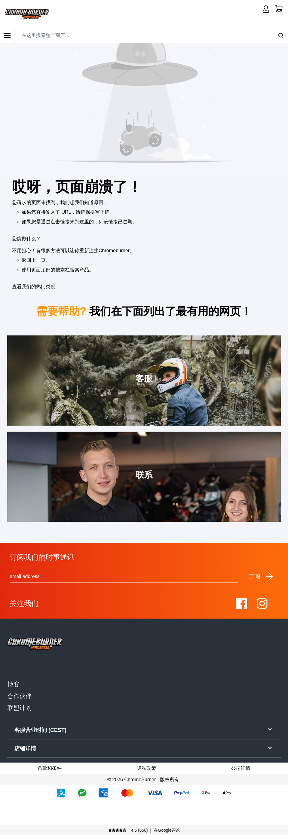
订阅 (261, 576)
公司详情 (240, 768)
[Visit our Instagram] (262, 603)
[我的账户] (265, 9)
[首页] (279, 9)
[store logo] (27, 14)
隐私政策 (146, 768)
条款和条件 (50, 768)
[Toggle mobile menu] (7, 35)
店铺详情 (144, 747)
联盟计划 (20, 708)
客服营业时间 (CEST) (144, 729)
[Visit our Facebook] (241, 603)
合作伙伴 (20, 696)
